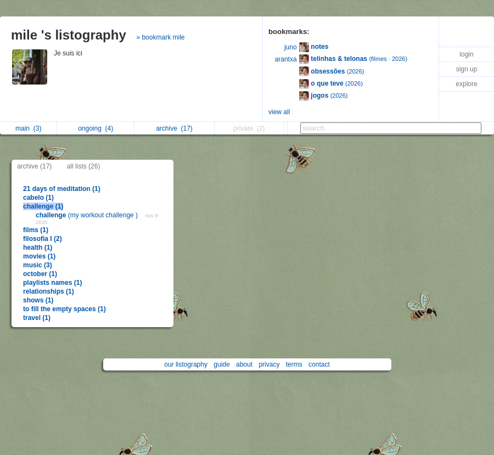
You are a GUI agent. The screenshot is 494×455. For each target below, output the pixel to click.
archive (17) (34, 166)
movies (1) (39, 256)
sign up (467, 69)
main (28, 128)
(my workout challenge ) (87, 215)
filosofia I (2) (42, 239)
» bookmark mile (160, 37)
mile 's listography (68, 34)
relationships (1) (48, 291)
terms (294, 364)
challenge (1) (43, 206)
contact (319, 364)
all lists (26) (83, 166)
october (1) (40, 274)
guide (221, 364)
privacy (269, 364)
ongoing (95, 128)
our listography (185, 364)
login (466, 54)
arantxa (286, 59)
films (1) (35, 230)
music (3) (37, 265)
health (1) (37, 247)
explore (466, 84)
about (244, 364)
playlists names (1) (52, 283)
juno (290, 47)
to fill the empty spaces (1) (64, 309)
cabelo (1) (38, 197)
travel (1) (36, 318)
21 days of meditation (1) (61, 189)
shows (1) (38, 300)
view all (279, 112)
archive (174, 128)
